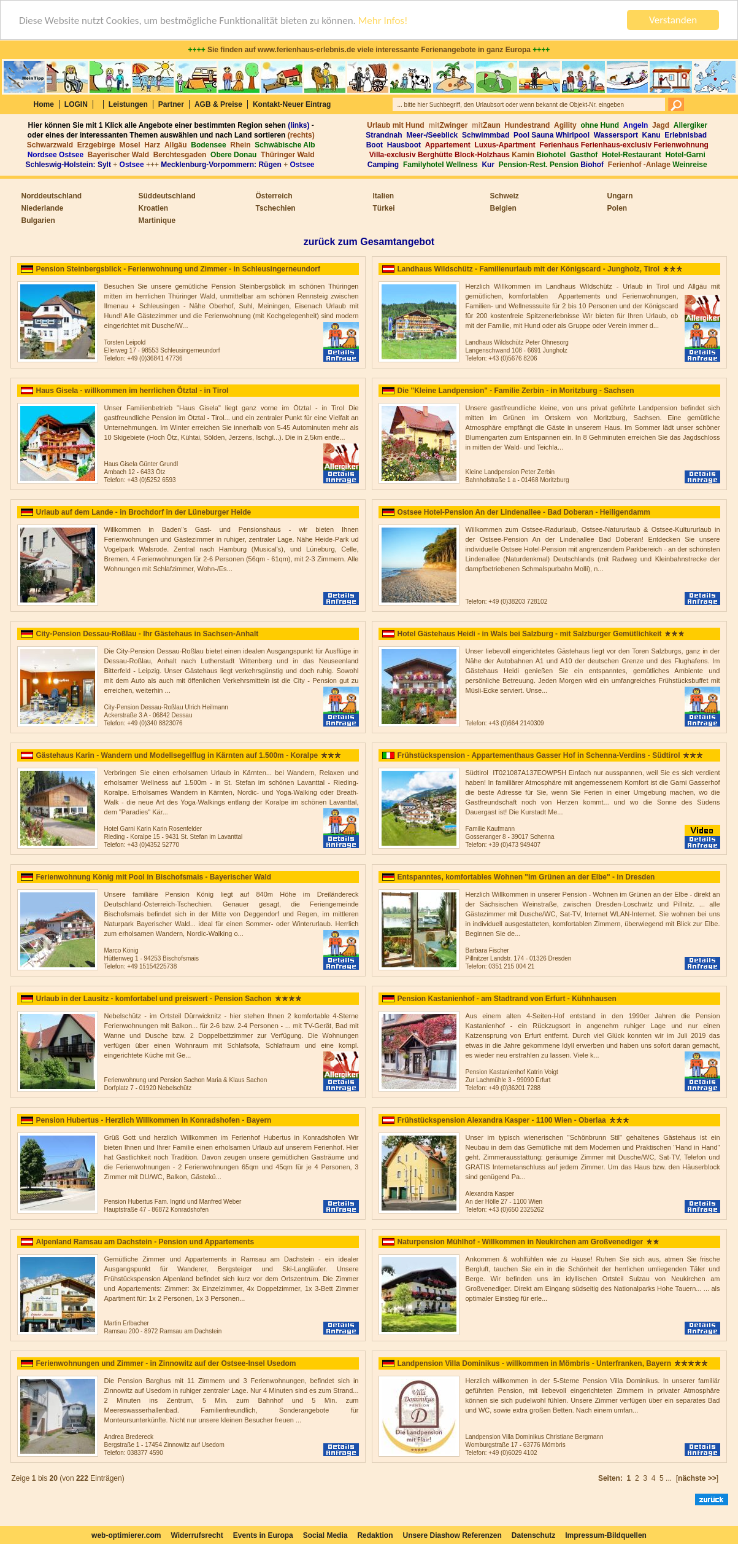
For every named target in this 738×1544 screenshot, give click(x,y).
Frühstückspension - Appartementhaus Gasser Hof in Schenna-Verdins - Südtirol (539, 755)
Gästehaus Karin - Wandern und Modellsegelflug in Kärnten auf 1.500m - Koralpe (177, 755)
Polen (617, 208)
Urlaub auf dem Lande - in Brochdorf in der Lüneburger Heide (144, 512)
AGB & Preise (218, 104)
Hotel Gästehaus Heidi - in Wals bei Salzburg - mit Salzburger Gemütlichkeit (530, 634)
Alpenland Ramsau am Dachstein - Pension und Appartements (145, 1242)
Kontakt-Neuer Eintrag (292, 104)
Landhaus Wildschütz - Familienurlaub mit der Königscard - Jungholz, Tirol (529, 269)
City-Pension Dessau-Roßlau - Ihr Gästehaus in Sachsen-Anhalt (147, 634)
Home (44, 104)
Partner (171, 104)
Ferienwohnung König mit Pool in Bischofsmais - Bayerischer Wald (154, 877)
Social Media (325, 1535)
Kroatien (154, 208)
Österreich (274, 196)
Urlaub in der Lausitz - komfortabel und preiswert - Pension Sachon (154, 998)
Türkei (384, 208)
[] (700, 1478)
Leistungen (128, 104)
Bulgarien (38, 220)
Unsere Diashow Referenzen (451, 1535)
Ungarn (620, 196)
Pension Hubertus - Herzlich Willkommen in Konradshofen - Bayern (154, 1120)
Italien (383, 196)
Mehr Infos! (383, 20)
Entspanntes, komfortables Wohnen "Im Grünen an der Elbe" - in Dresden (526, 877)
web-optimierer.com (126, 1535)
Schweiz (504, 196)
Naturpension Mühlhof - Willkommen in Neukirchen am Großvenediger (521, 1242)
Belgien (503, 208)
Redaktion (375, 1535)
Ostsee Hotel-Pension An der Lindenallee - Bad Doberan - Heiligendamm (524, 512)
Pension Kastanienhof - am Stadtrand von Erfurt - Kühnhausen (507, 998)
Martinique (157, 220)
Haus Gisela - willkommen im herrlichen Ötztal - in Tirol (132, 390)
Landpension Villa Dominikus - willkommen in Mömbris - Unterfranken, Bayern (535, 1363)
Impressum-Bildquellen (606, 1535)
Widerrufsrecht (197, 1535)
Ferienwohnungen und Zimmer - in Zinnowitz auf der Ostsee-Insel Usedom (166, 1363)
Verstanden (673, 20)
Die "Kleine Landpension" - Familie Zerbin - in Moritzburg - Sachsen (516, 390)
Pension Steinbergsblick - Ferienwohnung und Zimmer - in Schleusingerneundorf (178, 269)
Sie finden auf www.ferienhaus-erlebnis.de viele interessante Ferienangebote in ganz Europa (369, 49)
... (669, 1478)
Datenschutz (533, 1535)
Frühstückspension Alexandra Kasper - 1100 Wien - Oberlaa (502, 1120)
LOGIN (76, 104)
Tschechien (276, 208)
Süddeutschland (167, 196)
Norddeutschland (51, 196)
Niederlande (42, 208)
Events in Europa (263, 1535)
